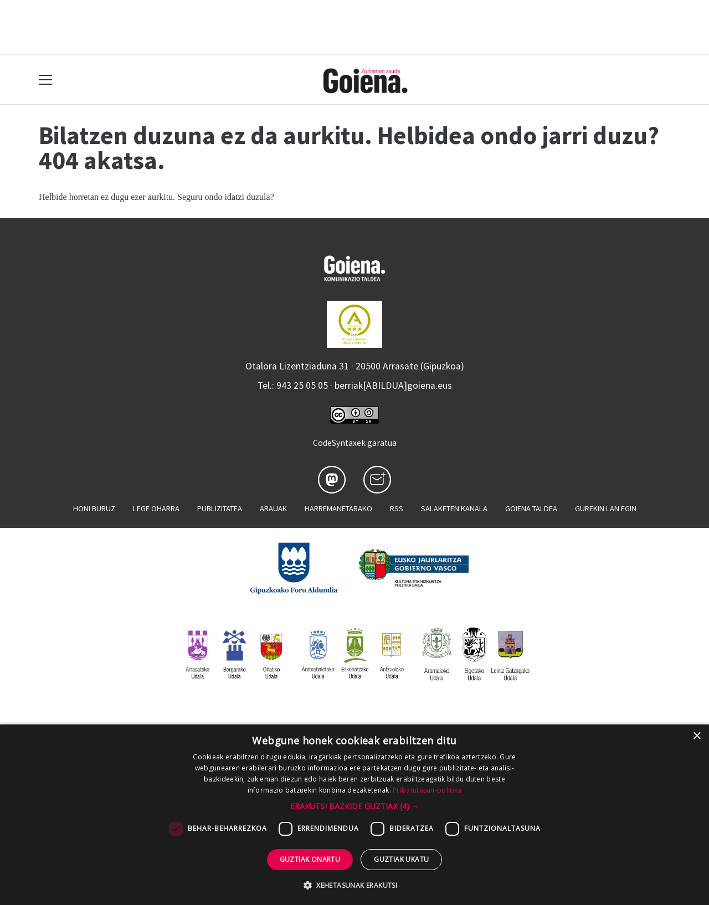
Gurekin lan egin (605, 508)
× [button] (696, 736)
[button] (354, 806)
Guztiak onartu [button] (310, 859)
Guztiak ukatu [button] (401, 859)
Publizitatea (219, 508)
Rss (396, 508)
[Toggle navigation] (46, 80)
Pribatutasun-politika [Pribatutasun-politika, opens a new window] (427, 790)
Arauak (273, 508)
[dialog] (354, 814)
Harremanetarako (338, 508)
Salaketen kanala (454, 508)
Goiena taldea (531, 508)
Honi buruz (94, 508)
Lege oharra (156, 508)
